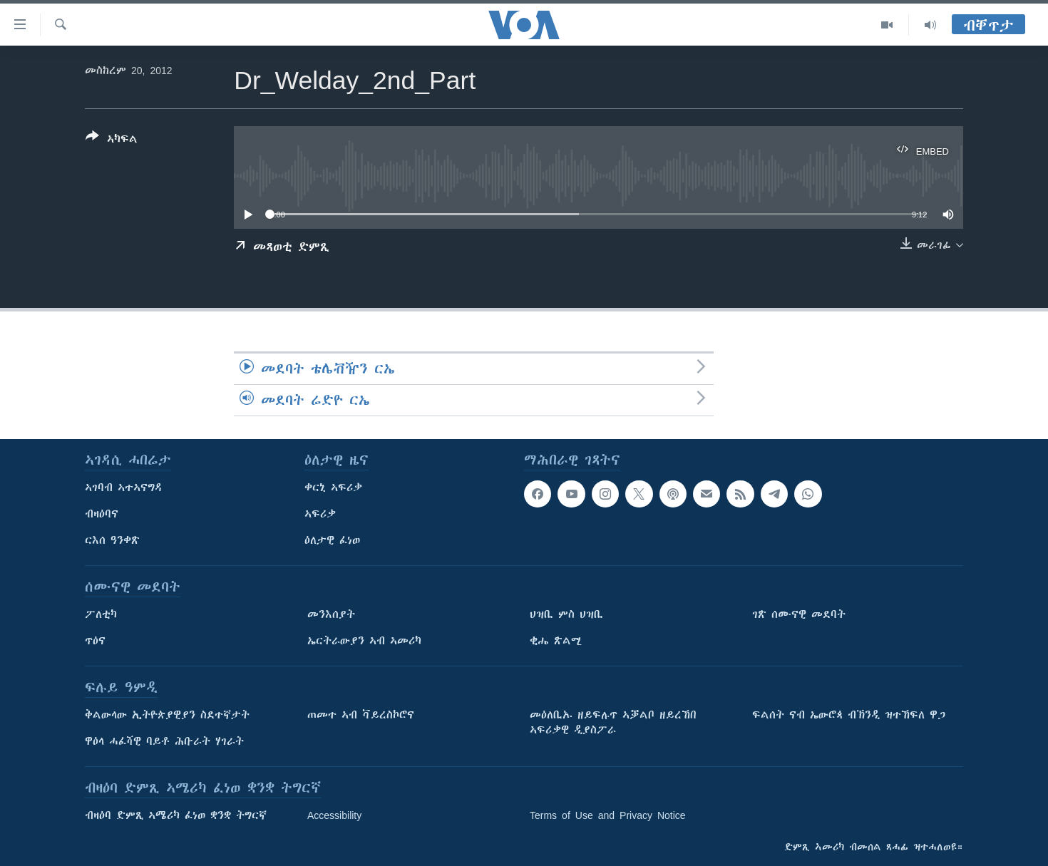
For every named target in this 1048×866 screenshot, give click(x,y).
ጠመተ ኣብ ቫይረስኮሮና (360, 714)
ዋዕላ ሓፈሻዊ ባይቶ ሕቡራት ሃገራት (164, 741)
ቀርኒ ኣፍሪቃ (333, 487)
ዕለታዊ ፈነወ (332, 540)
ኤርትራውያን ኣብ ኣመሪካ (364, 640)
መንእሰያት (331, 614)
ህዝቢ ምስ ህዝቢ (566, 614)
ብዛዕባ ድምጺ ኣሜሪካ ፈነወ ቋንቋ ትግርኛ (176, 815)
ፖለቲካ (101, 614)
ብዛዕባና (101, 513)
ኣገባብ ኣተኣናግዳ (124, 487)
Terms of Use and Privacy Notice (608, 815)
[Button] (112, 140)
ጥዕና (95, 640)
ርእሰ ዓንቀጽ (112, 540)
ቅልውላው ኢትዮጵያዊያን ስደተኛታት (167, 714)
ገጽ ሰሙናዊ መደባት (799, 614)
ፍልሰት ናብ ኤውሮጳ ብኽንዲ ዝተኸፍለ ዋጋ (848, 714)
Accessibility (334, 815)
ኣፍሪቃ (320, 513)
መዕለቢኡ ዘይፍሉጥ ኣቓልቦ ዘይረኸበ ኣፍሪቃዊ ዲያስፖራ (613, 722)
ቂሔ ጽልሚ (556, 640)
